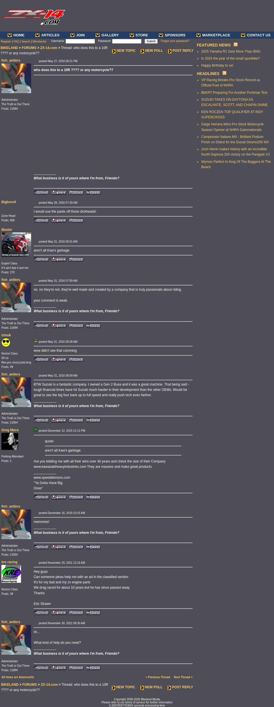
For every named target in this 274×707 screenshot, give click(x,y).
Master (6, 230)
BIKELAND (9, 48)
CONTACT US (255, 35)
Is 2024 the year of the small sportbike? (230, 58)
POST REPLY (181, 51)
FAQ (16, 41)
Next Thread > (183, 677)
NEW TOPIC (124, 51)
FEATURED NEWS (214, 45)
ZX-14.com (48, 48)
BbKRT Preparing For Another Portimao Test (234, 93)
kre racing (9, 562)
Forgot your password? (175, 41)
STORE (139, 35)
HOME (16, 35)
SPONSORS (172, 35)
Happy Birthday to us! (217, 65)
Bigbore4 (8, 202)
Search (26, 41)
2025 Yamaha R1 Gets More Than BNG (230, 51)
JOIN (77, 35)
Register (6, 41)
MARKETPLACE (213, 35)
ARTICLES (47, 35)
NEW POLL (152, 51)
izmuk (6, 335)
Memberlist (39, 41)
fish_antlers (10, 60)
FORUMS (29, 48)
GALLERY (107, 35)
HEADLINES (208, 73)
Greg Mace (9, 430)
